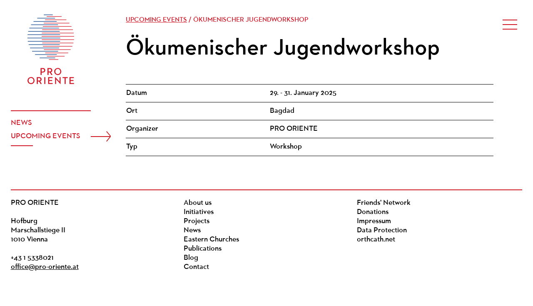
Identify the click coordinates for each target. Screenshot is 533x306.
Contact (196, 267)
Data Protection (382, 230)
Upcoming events (45, 136)
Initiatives (199, 212)
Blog (191, 258)
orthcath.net (376, 240)
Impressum (374, 221)
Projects (196, 221)
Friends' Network (384, 203)
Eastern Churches (211, 240)
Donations (373, 212)
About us (198, 203)
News (21, 123)
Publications (203, 249)
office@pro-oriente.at (45, 267)
